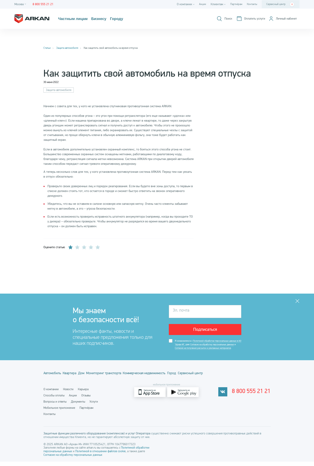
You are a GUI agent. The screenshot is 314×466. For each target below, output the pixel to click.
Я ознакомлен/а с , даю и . (206, 348)
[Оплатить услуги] (247, 18)
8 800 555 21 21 (254, 396)
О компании (51, 393)
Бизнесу (101, 18)
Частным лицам (74, 18)
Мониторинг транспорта (122, 379)
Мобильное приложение (59, 412)
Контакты (251, 4)
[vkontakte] (228, 396)
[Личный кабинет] (281, 18)
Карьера (83, 393)
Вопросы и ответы (54, 406)
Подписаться (205, 330)
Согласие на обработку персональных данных (72, 459)
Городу (120, 18)
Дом (93, 379)
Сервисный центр (280, 4)
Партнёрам (233, 4)
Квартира (76, 379)
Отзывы (86, 400)
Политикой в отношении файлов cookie (100, 455)
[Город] (20, 4)
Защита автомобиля (58, 90)
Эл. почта (182, 311)
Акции (198, 4)
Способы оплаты (53, 400)
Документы (78, 406)
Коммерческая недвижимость (170, 379)
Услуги (94, 406)
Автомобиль (52, 379)
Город (204, 379)
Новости (68, 393)
